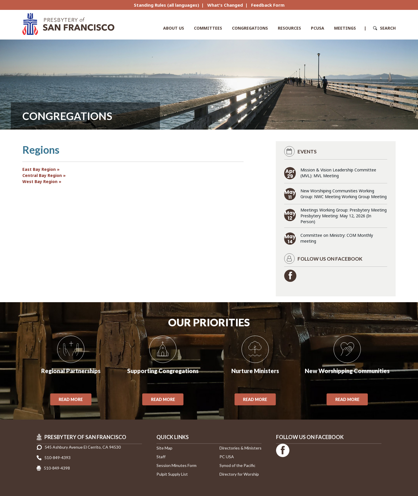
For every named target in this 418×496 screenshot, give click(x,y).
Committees (208, 28)
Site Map (164, 447)
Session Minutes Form (176, 465)
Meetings (345, 28)
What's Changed (225, 5)
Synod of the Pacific (237, 465)
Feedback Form (267, 5)
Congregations (250, 28)
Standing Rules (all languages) (166, 5)
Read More (71, 399)
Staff (160, 456)
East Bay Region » (41, 169)
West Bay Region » (41, 181)
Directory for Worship (239, 474)
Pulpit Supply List (172, 474)
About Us (173, 28)
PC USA (226, 456)
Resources (289, 28)
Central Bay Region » (44, 175)
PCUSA (317, 28)
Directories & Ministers (240, 447)
